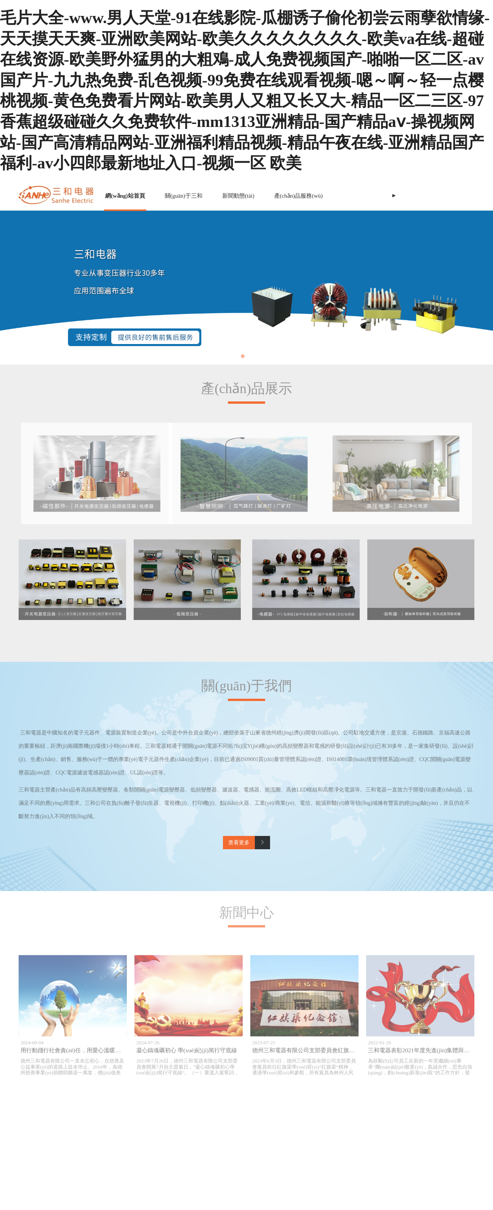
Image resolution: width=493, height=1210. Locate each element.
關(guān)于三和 (183, 196)
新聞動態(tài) (238, 196)
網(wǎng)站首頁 (125, 196)
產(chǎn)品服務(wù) (298, 196)
